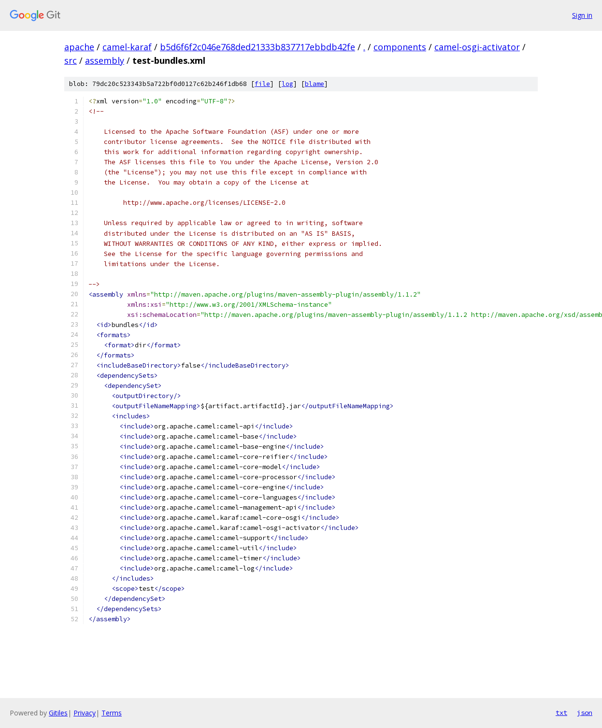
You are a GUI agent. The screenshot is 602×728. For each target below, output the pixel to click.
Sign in (582, 15)
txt (561, 712)
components (399, 47)
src (70, 60)
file (262, 84)
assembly (104, 60)
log (287, 84)
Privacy (84, 712)
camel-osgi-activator (477, 47)
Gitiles (58, 712)
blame (314, 84)
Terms (111, 712)
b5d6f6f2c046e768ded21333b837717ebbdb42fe (257, 47)
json (584, 712)
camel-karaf (127, 47)
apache (79, 47)
